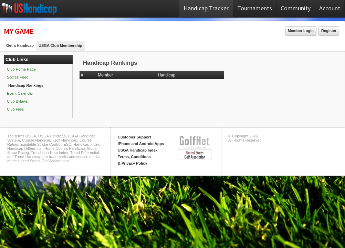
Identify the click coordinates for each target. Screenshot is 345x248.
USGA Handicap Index (138, 150)
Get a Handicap (20, 45)
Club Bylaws (17, 101)
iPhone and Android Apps (141, 144)
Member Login (301, 31)
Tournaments (254, 8)
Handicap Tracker (206, 8)
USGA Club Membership (60, 45)
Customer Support (134, 137)
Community (296, 8)
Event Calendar (20, 93)
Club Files (15, 109)
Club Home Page (21, 69)
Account (329, 8)
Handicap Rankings (25, 85)
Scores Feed (17, 77)
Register (328, 31)
